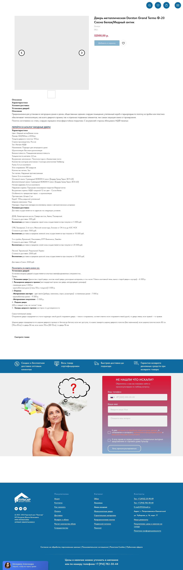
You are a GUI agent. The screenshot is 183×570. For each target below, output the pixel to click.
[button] (149, 5)
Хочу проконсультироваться (124, 448)
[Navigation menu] (177, 5)
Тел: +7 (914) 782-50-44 (143, 503)
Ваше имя (113, 404)
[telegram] (20, 508)
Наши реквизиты (141, 519)
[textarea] (137, 421)
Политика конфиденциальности (147, 531)
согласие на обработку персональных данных (137, 430)
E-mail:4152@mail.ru (142, 507)
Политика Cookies (117, 547)
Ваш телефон (114, 392)
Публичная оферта (135, 547)
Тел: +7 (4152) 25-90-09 (144, 499)
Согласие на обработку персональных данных (60, 547)
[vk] (16, 508)
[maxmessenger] (25, 508)
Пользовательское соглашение (95, 547)
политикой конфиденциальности (148, 432)
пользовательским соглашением (126, 435)
